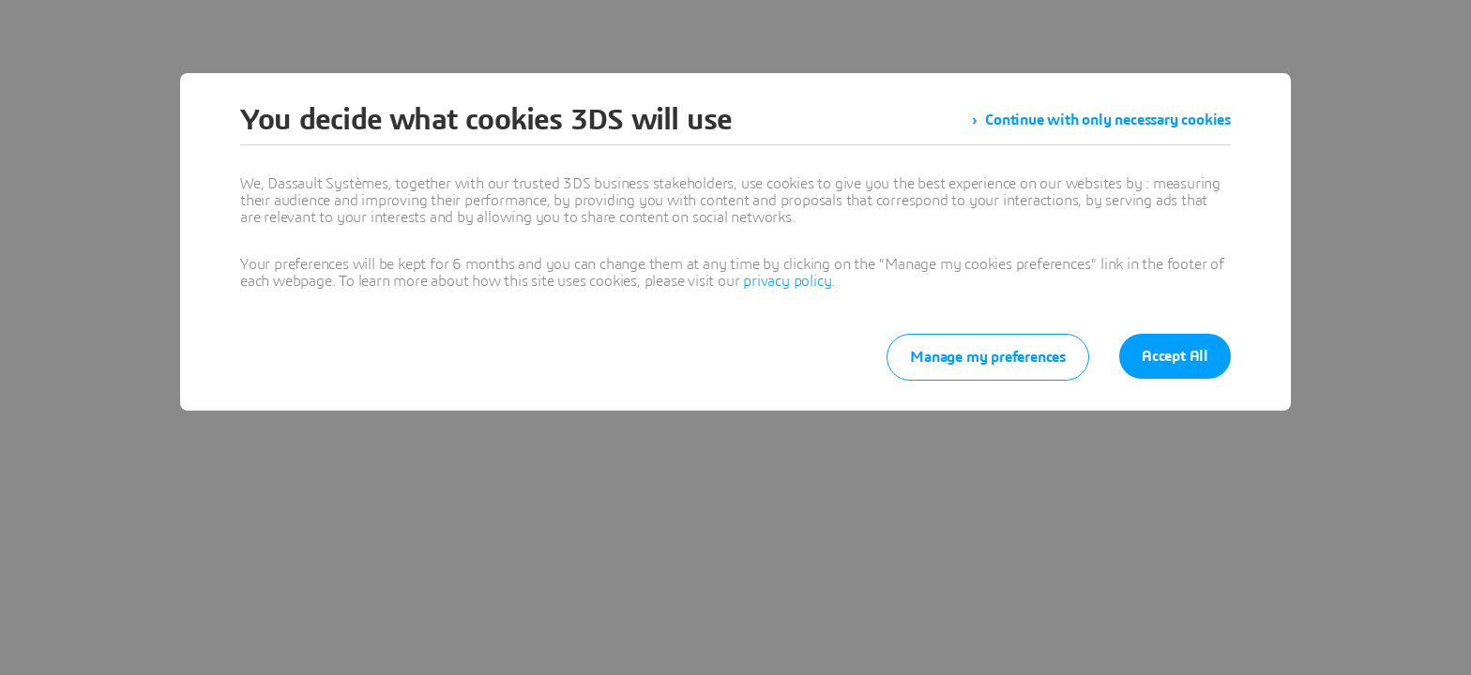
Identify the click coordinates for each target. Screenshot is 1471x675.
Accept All (1175, 356)
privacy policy (787, 281)
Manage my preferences (988, 357)
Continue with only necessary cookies (1108, 120)
